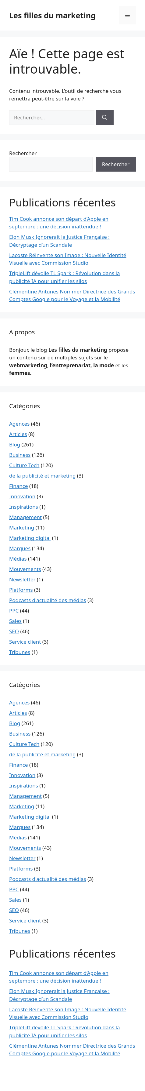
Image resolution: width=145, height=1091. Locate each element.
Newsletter (22, 579)
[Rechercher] (105, 117)
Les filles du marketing (52, 15)
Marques (19, 548)
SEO (14, 631)
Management (25, 517)
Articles (18, 434)
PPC (14, 610)
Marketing (21, 527)
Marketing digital (30, 537)
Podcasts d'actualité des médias (47, 600)
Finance (18, 485)
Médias (18, 558)
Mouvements (25, 569)
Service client (25, 641)
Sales (15, 620)
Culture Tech (24, 465)
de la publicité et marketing (42, 475)
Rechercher (23, 153)
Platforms (21, 589)
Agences (19, 423)
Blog (14, 444)
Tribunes (19, 652)
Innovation (22, 496)
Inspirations (23, 506)
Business (19, 454)
